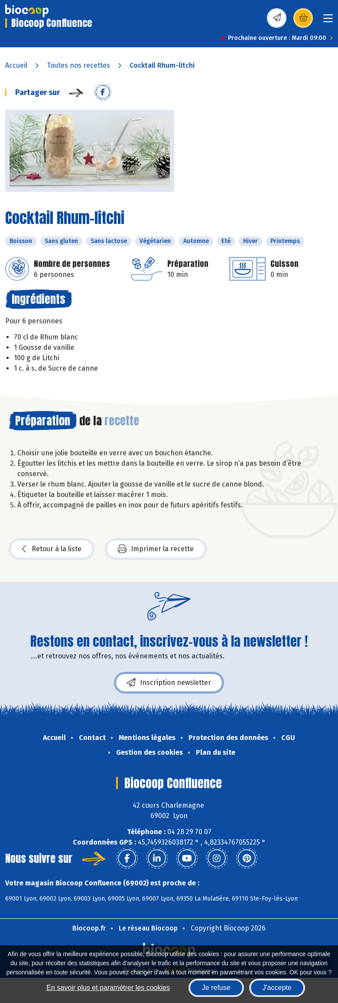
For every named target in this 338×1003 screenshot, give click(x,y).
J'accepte (277, 987)
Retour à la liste (51, 549)
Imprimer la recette (156, 549)
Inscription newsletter (169, 682)
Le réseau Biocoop (148, 928)
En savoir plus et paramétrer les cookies (108, 987)
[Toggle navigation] (328, 21)
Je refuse (216, 987)
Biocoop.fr (89, 928)
